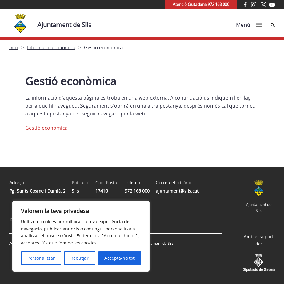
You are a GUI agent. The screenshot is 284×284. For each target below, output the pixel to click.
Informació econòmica (51, 47)
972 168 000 (137, 191)
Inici (13, 47)
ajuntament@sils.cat (177, 191)
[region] (81, 236)
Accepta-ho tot (119, 258)
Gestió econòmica (46, 127)
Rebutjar (79, 258)
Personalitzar (41, 258)
